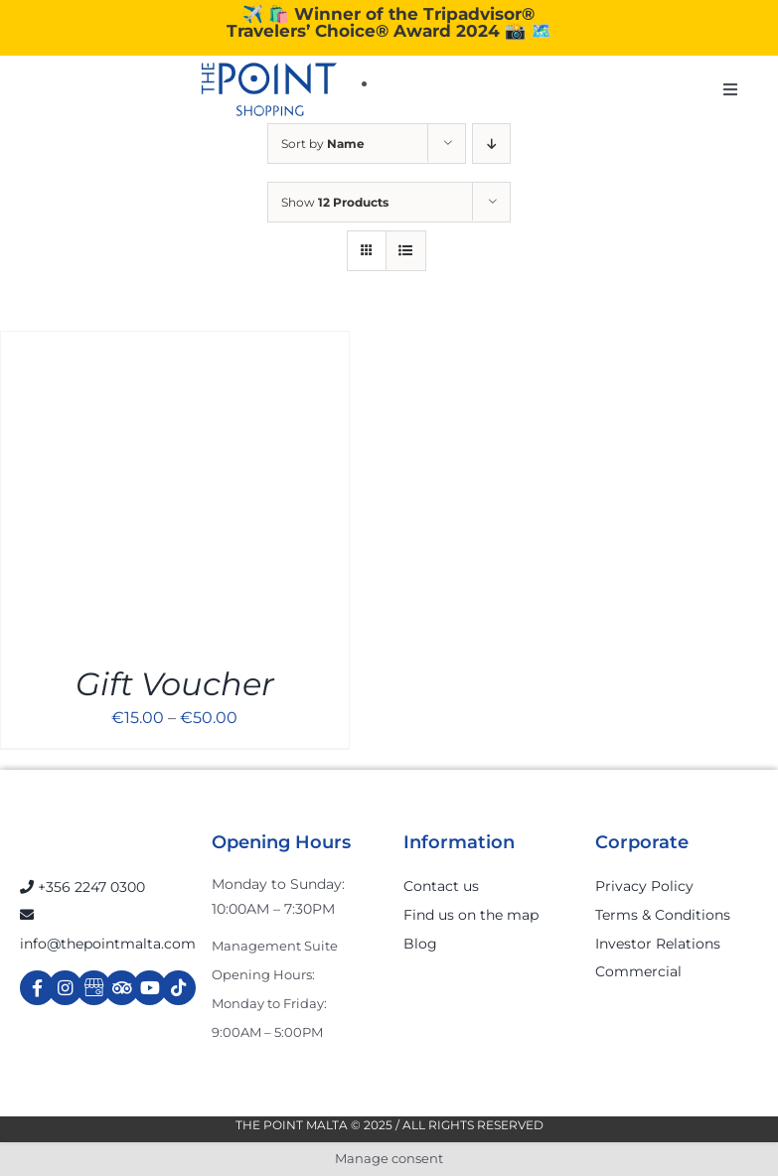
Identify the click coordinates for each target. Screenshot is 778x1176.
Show (335, 202)
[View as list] (406, 250)
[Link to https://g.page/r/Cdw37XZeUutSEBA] (94, 987)
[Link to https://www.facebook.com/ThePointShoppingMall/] (37, 987)
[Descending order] (491, 143)
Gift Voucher (175, 683)
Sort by (323, 143)
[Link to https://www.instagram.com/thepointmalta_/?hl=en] (65, 987)
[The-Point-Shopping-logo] (269, 89)
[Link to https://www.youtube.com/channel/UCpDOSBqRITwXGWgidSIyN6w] (149, 987)
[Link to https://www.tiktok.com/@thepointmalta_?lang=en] (178, 987)
